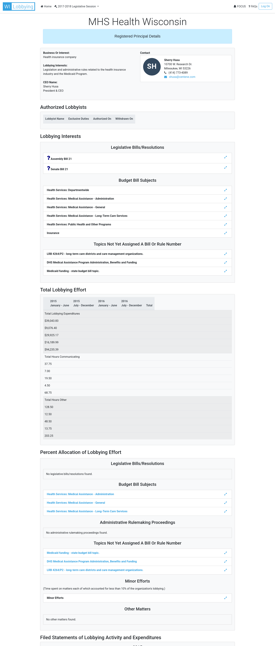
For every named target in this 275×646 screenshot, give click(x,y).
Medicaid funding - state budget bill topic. (73, 553)
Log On (265, 6)
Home (46, 6)
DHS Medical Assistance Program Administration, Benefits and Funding (92, 561)
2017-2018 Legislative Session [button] (75, 6)
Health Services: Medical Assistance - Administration (80, 494)
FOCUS (239, 6)
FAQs (253, 6)
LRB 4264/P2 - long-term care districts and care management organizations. (95, 570)
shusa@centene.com (179, 77)
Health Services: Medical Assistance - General (76, 502)
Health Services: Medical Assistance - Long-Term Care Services (87, 511)
